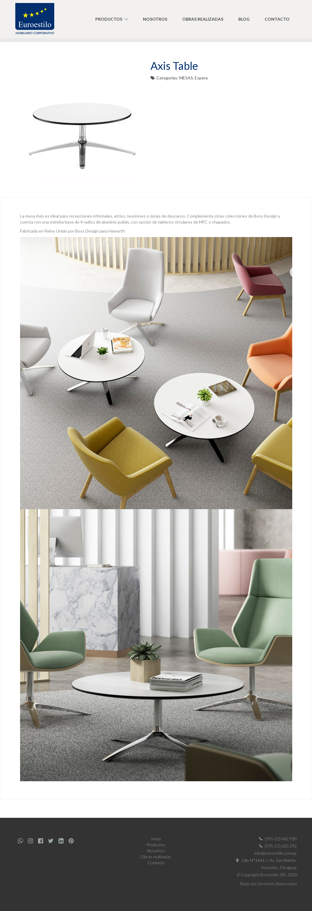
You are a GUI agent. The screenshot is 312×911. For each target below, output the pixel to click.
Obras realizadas (202, 19)
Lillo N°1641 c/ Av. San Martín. (265, 860)
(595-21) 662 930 (277, 838)
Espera (201, 77)
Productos (108, 19)
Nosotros (155, 19)
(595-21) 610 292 (277, 845)
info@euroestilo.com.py (275, 853)
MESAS (186, 77)
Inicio (156, 838)
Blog (244, 19)
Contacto (277, 19)
